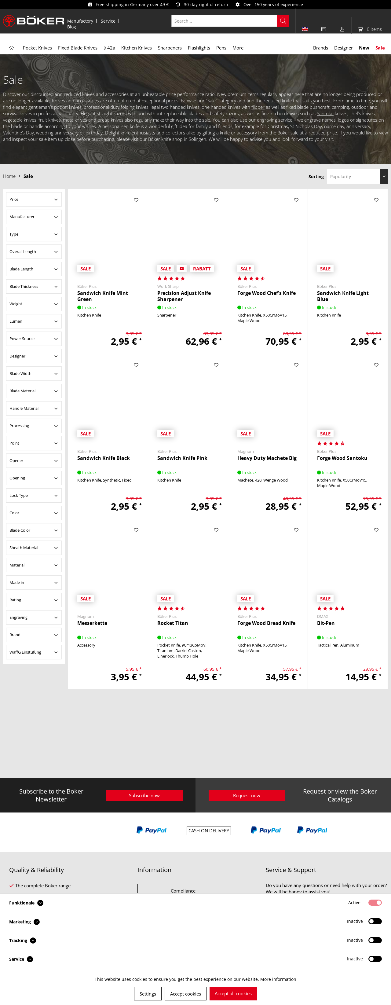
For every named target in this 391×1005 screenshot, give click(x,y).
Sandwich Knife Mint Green (102, 296)
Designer (17, 356)
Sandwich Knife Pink (182, 458)
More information (278, 979)
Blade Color (19, 530)
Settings (148, 994)
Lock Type (18, 495)
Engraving (18, 617)
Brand (14, 634)
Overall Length (22, 251)
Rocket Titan (172, 623)
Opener (16, 460)
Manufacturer (22, 216)
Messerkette (92, 623)
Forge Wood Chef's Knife (266, 293)
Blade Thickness (23, 286)
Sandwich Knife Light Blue (343, 296)
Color (14, 512)
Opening (17, 478)
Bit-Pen (326, 623)
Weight (15, 303)
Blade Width (20, 373)
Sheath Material (23, 547)
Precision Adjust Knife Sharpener (184, 296)
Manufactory (80, 21)
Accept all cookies (233, 993)
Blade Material (22, 391)
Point (14, 443)
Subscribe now (144, 795)
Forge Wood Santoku (342, 458)
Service (108, 21)
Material (16, 565)
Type (13, 234)
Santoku (325, 113)
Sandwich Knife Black (103, 458)
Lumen (15, 321)
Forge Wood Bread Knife (266, 623)
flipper (258, 107)
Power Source (22, 338)
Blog (71, 27)
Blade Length (21, 269)
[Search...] (230, 21)
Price (13, 199)
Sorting (316, 176)
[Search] (283, 21)
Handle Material (23, 408)
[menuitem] (80, 21)
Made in (16, 582)
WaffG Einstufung (25, 652)
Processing (19, 425)
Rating (15, 600)
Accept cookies (185, 994)
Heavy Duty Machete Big (267, 458)
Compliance (183, 891)
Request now (246, 795)
